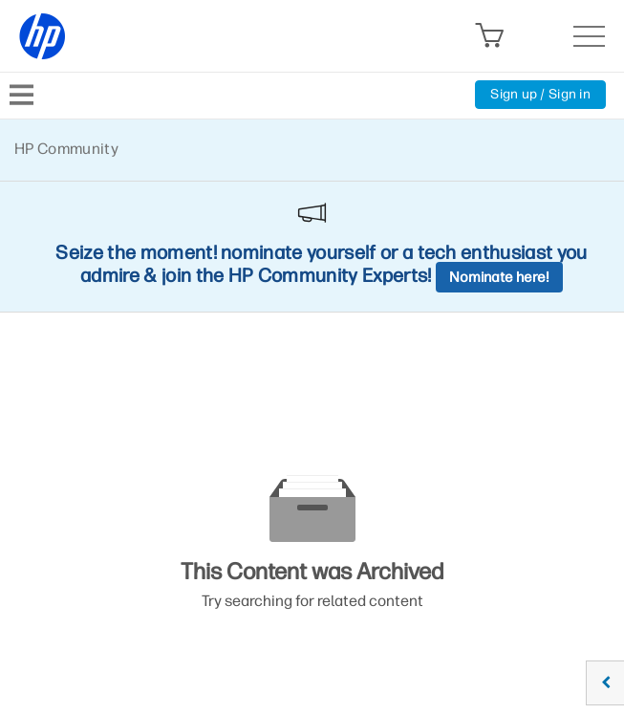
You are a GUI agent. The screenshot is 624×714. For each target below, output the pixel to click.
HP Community (66, 149)
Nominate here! (499, 277)
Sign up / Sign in (540, 94)
